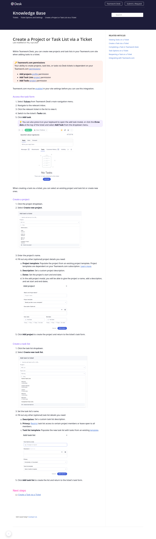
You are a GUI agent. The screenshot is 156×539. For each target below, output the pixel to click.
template (94, 430)
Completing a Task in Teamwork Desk (124, 47)
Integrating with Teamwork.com (121, 58)
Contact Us (32, 517)
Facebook (101, 509)
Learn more (86, 266)
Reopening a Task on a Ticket (120, 54)
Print (95, 33)
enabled (39, 88)
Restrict (34, 423)
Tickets (15, 17)
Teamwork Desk (114, 3)
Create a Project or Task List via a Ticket (60, 17)
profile (35, 74)
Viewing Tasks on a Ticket (119, 40)
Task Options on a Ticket (118, 50)
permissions (34, 69)
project (37, 77)
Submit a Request (134, 3)
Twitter (96, 509)
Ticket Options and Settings (32, 17)
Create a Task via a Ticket (29, 494)
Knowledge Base (29, 13)
